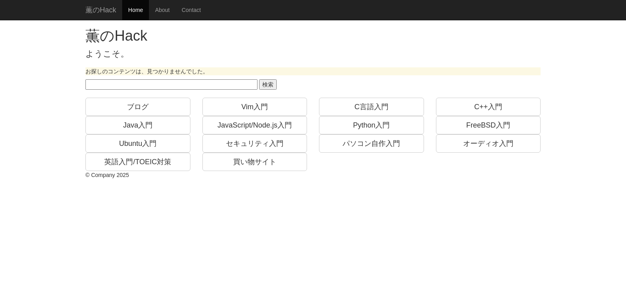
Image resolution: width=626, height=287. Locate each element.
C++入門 (488, 107)
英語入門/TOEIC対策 (137, 162)
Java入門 (138, 125)
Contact (191, 10)
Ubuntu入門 (137, 143)
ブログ (138, 107)
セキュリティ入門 (254, 143)
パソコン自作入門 (371, 143)
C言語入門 (371, 107)
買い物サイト (254, 162)
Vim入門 (254, 107)
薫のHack (100, 10)
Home (135, 10)
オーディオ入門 (488, 143)
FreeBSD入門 (488, 125)
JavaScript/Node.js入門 (255, 125)
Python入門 (371, 125)
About (162, 10)
